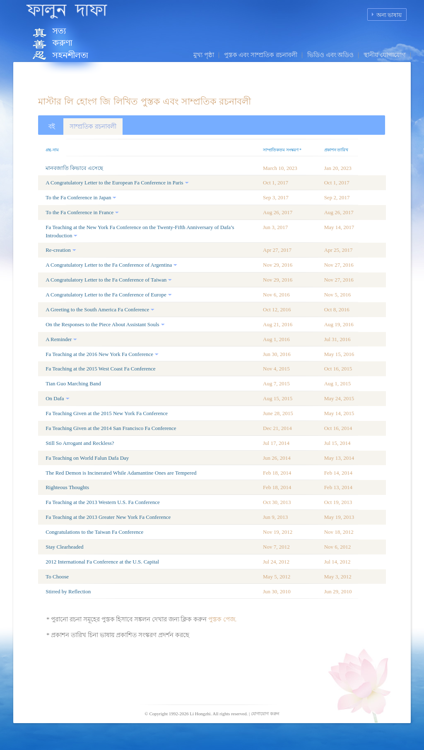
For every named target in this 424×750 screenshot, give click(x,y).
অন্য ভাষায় (389, 15)
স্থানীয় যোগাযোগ (385, 55)
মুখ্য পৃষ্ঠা (203, 55)
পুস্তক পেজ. (222, 619)
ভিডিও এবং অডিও (330, 55)
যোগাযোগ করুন (265, 713)
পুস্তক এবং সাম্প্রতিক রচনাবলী (260, 55)
